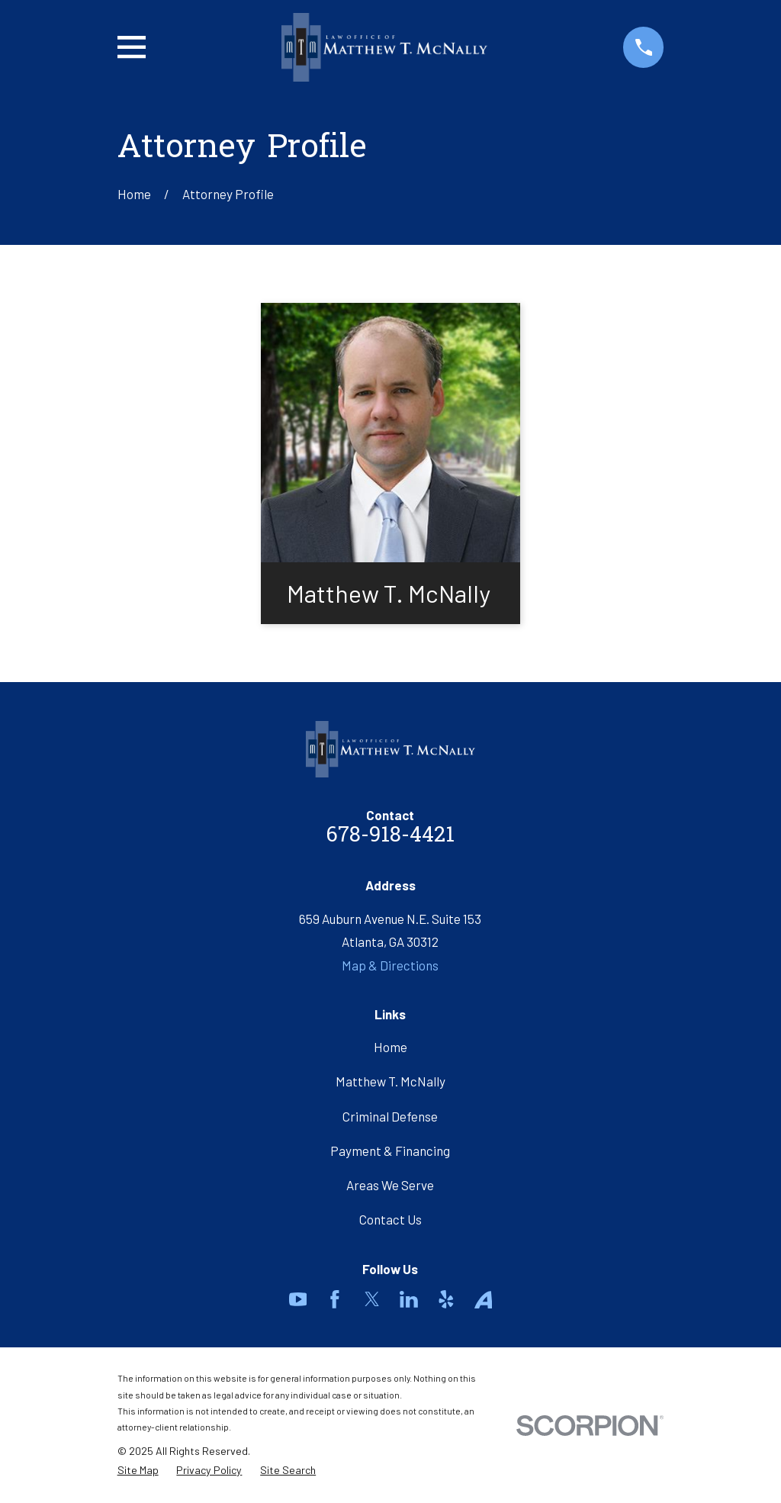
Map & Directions (390, 965)
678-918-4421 (390, 836)
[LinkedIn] (409, 1299)
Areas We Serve (390, 1184)
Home (390, 1046)
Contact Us (390, 1219)
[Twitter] (372, 1299)
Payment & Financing (390, 1150)
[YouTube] (298, 1299)
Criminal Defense (390, 1116)
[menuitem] (138, 1470)
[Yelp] (446, 1299)
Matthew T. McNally (390, 1081)
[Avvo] (483, 1299)
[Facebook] (335, 1299)
